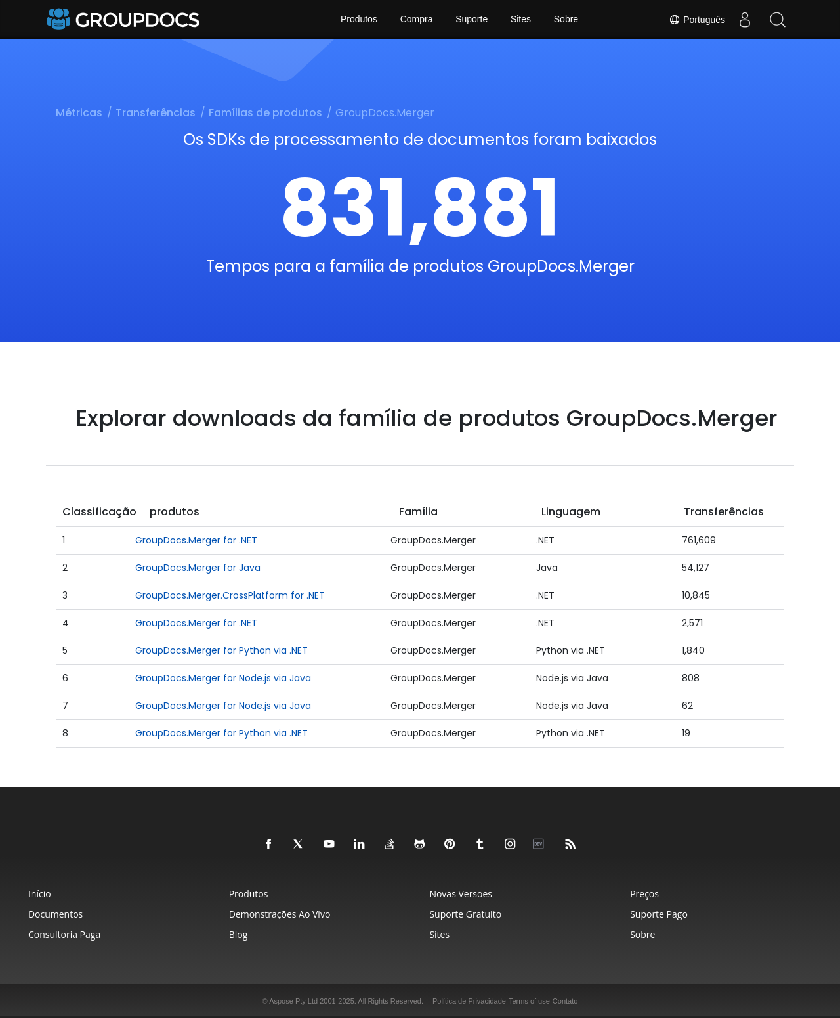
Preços (647, 893)
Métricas (79, 112)
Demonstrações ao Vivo (278, 914)
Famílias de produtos (265, 112)
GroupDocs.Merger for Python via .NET (221, 650)
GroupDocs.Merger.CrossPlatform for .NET (230, 595)
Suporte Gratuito (466, 914)
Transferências (156, 112)
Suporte (471, 19)
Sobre (566, 19)
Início (35, 893)
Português (697, 20)
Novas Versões (461, 893)
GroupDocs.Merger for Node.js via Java (223, 678)
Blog (236, 934)
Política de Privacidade (469, 1001)
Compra (416, 19)
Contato (565, 1001)
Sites (521, 19)
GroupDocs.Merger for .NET (196, 540)
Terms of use (529, 1001)
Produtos (358, 19)
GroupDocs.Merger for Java (198, 567)
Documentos (51, 914)
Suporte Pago (661, 914)
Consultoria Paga (60, 934)
